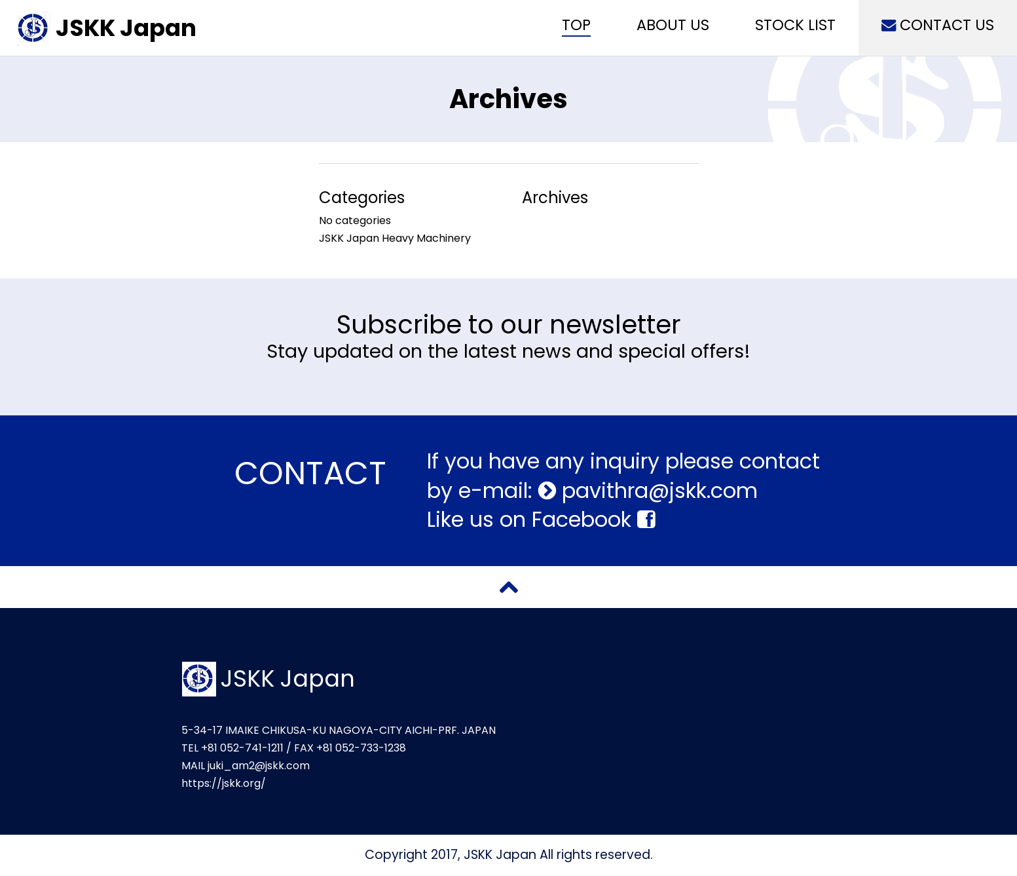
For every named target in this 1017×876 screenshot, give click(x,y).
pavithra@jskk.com (657, 490)
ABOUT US (673, 24)
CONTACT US (937, 24)
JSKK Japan (126, 28)
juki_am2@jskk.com (259, 765)
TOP (576, 24)
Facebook (593, 519)
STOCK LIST (795, 24)
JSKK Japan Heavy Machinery (395, 238)
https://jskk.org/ (223, 783)
